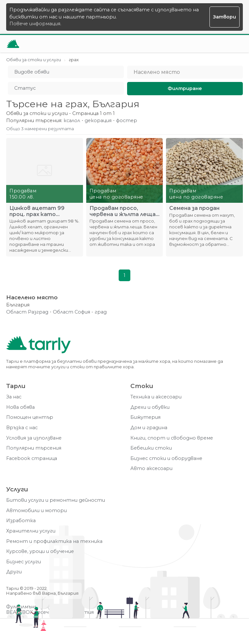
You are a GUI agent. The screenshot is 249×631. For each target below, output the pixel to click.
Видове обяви (31, 72)
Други (14, 572)
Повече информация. (35, 24)
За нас (13, 397)
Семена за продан (194, 208)
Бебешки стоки (151, 448)
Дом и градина (148, 427)
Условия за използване (34, 438)
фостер (126, 120)
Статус (25, 88)
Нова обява (20, 407)
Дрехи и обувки (150, 407)
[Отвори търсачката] (218, 44)
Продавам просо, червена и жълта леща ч (122, 211)
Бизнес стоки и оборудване (166, 458)
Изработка (21, 520)
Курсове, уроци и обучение (40, 551)
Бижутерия (145, 417)
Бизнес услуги (23, 562)
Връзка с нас (22, 427)
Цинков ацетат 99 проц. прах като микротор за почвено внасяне (40, 211)
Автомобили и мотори (36, 510)
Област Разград (27, 312)
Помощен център (29, 417)
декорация (98, 120)
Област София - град (80, 312)
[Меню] (234, 44)
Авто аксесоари (151, 468)
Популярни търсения (33, 448)
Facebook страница (31, 458)
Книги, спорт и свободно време (171, 438)
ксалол (72, 120)
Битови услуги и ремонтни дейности (55, 500)
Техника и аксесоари (156, 397)
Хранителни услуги (30, 531)
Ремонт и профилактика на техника (54, 541)
